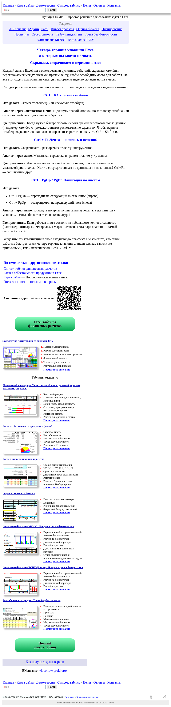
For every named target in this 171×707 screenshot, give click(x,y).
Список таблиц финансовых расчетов (30, 268)
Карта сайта (25, 5)
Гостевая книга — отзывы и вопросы (30, 281)
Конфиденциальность (87, 697)
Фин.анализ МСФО (51, 40)
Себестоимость (42, 34)
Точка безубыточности (101, 34)
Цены (87, 5)
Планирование (112, 29)
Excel (44, 29)
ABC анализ (17, 29)
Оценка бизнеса (87, 29)
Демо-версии (45, 5)
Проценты (21, 34)
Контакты (114, 5)
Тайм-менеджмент (69, 34)
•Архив (33, 29)
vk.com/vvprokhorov (53, 670)
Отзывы (99, 5)
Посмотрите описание (56, 369)
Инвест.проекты (62, 29)
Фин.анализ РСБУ (81, 40)
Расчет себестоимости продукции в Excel (33, 273)
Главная (8, 5)
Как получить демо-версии (45, 661)
